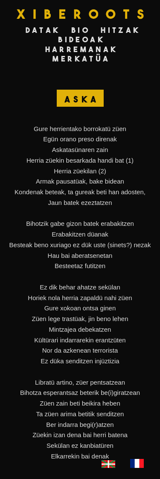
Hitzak (120, 30)
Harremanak (81, 49)
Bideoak (81, 39)
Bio (80, 30)
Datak (43, 30)
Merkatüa (81, 59)
